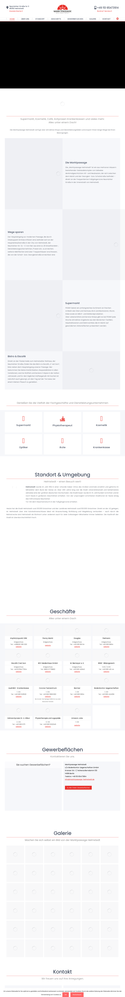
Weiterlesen (77, 995)
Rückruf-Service (104, 11)
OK (66, 995)
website (19, 679)
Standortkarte (16, 11)
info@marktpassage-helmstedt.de (79, 812)
